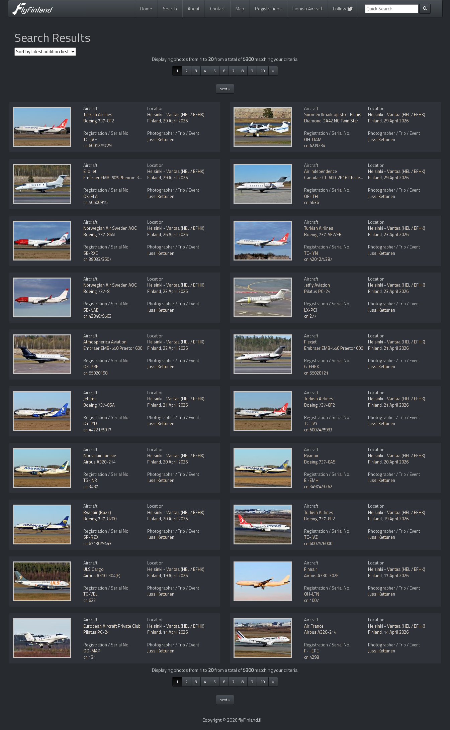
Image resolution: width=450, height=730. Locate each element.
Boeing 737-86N (99, 234)
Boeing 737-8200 (99, 518)
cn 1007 (311, 600)
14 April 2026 (175, 632)
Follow (343, 8)
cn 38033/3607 (97, 259)
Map (240, 8)
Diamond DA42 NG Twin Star (331, 120)
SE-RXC (90, 253)
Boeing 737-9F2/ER (323, 234)
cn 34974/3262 (318, 486)
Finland (154, 120)
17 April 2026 (396, 575)
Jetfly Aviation (317, 285)
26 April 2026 (175, 234)
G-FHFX (311, 366)
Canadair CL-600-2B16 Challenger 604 (340, 177)
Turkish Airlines (97, 114)
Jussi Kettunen (160, 139)
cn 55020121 (316, 373)
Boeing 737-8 (96, 291)
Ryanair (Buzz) (97, 512)
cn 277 (310, 316)
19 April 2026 (396, 518)
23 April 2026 (396, 234)
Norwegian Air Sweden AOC (110, 228)
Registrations (268, 8)
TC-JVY (311, 423)
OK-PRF (90, 366)
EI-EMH (311, 480)
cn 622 (89, 600)
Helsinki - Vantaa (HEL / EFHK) (175, 114)
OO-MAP (91, 650)
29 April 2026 (175, 120)
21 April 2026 (396, 348)
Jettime (90, 398)
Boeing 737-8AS (320, 461)
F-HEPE (311, 650)
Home (146, 8)
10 (262, 71)
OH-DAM (313, 139)
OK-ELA (90, 196)
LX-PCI (310, 310)
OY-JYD (90, 423)
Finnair (310, 569)
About (193, 8)
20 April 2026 (175, 461)
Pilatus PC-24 (317, 291)
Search (170, 8)
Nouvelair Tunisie (99, 455)
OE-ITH (311, 196)
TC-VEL (90, 594)
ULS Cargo (93, 569)
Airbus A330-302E (321, 575)
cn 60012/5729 (97, 145)
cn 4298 (311, 657)
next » (225, 89)
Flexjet (310, 341)
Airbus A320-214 (99, 461)
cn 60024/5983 (318, 429)
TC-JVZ (311, 537)
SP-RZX (90, 537)
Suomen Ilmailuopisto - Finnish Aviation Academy (351, 114)
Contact (217, 8)
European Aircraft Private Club (112, 626)
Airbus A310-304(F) (101, 575)
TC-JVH (90, 139)
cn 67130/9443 (97, 543)
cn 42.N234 (314, 145)
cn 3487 (90, 486)
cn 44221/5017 (97, 429)
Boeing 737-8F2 (98, 120)
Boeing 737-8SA (99, 405)
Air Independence (320, 171)
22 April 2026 (175, 348)
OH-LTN (311, 594)
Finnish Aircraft (307, 8)
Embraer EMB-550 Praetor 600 (112, 348)
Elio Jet (89, 171)
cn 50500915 (95, 202)
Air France (314, 626)
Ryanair (311, 455)
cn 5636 (311, 202)
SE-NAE (90, 310)
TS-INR (90, 480)
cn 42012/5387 (318, 259)
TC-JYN (311, 253)
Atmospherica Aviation (104, 341)
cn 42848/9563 (97, 316)
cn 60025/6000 (318, 543)
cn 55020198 (95, 373)
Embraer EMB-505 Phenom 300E (114, 177)
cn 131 (89, 657)
